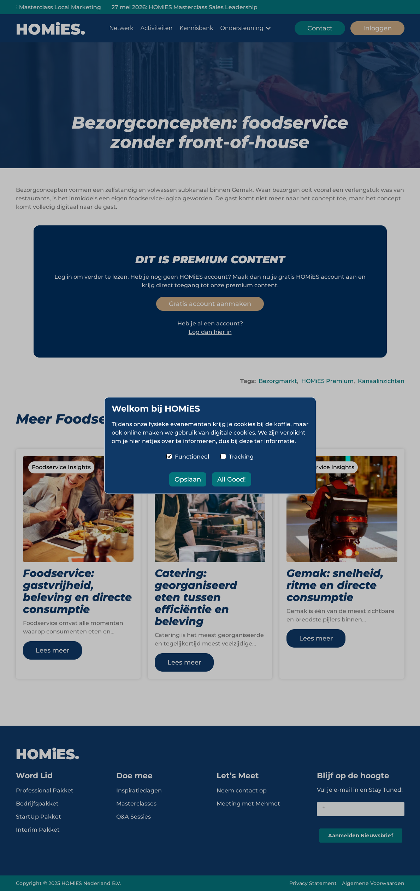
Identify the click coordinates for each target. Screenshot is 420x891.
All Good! (231, 479)
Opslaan (187, 479)
